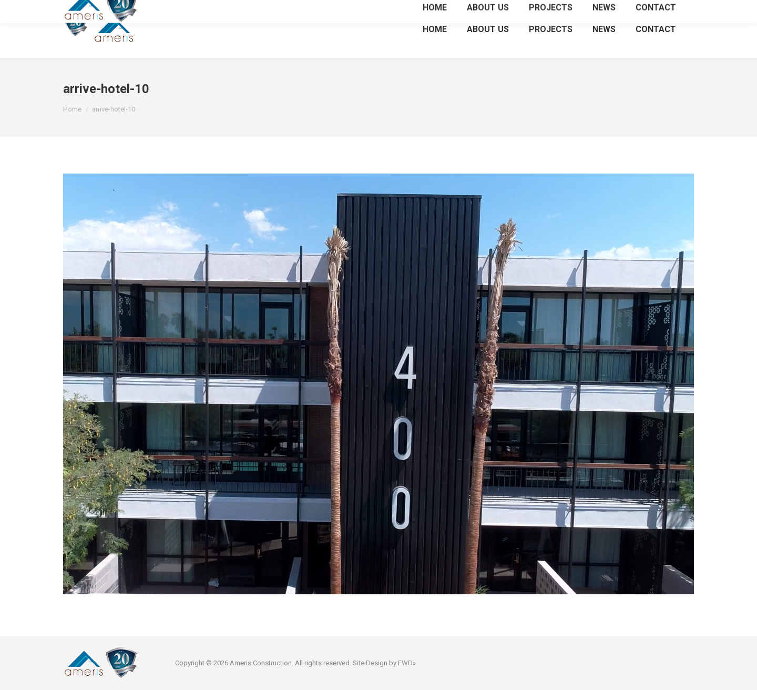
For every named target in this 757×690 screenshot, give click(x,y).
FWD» (407, 663)
